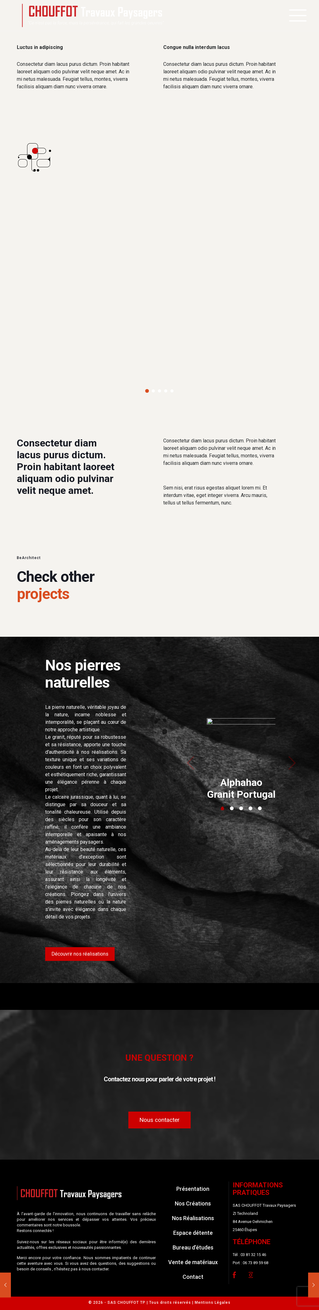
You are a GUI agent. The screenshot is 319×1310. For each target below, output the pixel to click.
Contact (193, 1276)
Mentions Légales (213, 1302)
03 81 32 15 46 (253, 1254)
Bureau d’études (193, 1247)
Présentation (192, 1189)
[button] (147, 391)
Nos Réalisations (193, 1218)
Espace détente (193, 1233)
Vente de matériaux (193, 1262)
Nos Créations (193, 1203)
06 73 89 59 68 (255, 1262)
